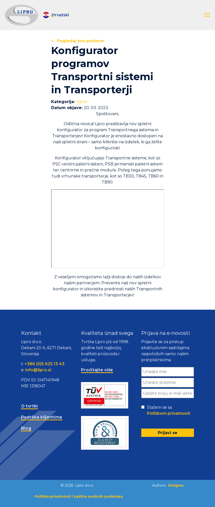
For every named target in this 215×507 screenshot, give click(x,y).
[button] (207, 15)
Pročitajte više (97, 369)
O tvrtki (29, 406)
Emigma (175, 485)
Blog (26, 428)
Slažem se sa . (169, 411)
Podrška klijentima (41, 417)
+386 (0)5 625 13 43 (44, 363)
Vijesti (81, 101)
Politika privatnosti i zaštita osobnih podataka (79, 496)
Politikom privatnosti (168, 413)
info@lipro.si (38, 369)
